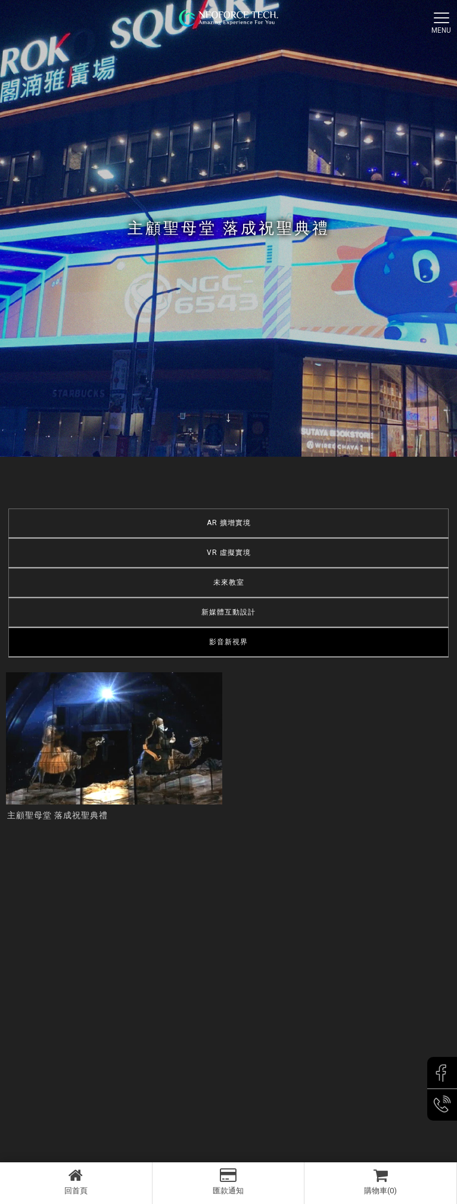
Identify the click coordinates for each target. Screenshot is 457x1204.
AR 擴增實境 (229, 523)
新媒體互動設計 (228, 612)
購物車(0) (380, 1181)
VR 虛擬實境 (229, 552)
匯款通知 (228, 1181)
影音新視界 (228, 642)
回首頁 (76, 1181)
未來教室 (228, 582)
